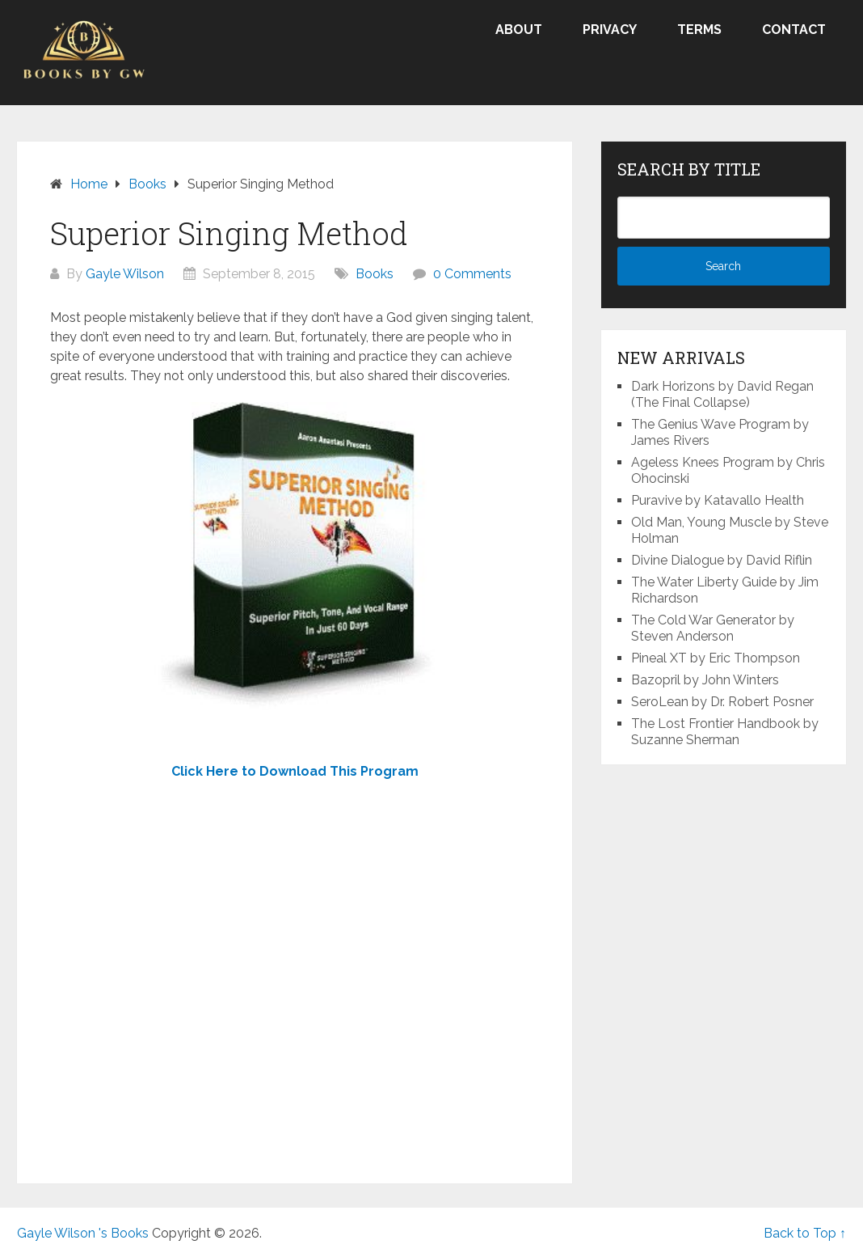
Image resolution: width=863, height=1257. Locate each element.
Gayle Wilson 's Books (83, 1233)
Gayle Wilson (125, 273)
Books (375, 273)
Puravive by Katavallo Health (717, 500)
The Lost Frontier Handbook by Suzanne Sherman (725, 731)
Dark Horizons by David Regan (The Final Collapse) (722, 394)
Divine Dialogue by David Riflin (721, 560)
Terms (699, 29)
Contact (794, 29)
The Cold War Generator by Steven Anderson (712, 628)
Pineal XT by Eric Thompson (715, 658)
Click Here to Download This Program (295, 771)
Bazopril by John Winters (705, 680)
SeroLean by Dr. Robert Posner (722, 701)
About (518, 29)
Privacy (610, 29)
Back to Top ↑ (805, 1233)
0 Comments (472, 273)
